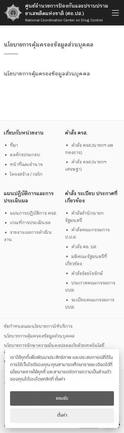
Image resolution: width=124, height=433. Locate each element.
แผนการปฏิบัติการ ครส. (30, 213)
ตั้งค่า (60, 379)
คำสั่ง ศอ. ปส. (81, 246)
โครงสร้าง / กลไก (23, 174)
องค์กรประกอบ (22, 154)
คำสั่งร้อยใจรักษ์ (84, 273)
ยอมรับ (62, 398)
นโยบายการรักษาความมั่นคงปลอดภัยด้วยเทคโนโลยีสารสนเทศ (54, 348)
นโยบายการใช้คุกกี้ (28, 372)
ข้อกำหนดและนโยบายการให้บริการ (38, 326)
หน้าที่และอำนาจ (23, 164)
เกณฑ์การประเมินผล (27, 222)
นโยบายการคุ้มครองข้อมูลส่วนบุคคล (39, 336)
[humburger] (114, 12)
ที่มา (11, 145)
